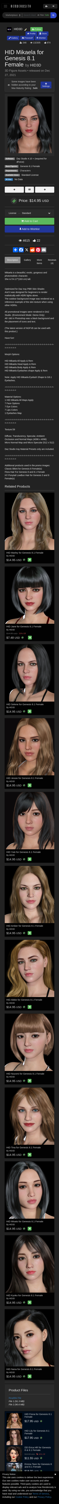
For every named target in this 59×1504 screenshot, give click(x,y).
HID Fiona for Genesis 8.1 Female (38, 1415)
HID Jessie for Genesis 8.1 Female (24, 778)
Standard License (30, 175)
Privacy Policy (44, 1497)
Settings (46, 85)
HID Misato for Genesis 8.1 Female (24, 1221)
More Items (39, 261)
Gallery (13, 38)
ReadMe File (15, 1398)
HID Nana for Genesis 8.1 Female (24, 1369)
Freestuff (27, 38)
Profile (31, 33)
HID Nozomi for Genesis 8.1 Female (25, 1073)
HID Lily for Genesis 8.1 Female (37, 1432)
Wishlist (41, 38)
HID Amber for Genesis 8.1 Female (24, 925)
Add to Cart (29, 221)
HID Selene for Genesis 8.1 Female (25, 704)
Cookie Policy (22, 1497)
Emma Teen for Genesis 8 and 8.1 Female (38, 1465)
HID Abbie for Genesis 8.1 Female (24, 999)
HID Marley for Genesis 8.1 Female (24, 552)
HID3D (35, 65)
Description (12, 260)
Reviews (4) (52, 261)
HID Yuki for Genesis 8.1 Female (23, 852)
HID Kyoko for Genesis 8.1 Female (24, 1295)
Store (43, 33)
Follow (36, 29)
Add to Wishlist (29, 229)
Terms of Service (40, 1493)
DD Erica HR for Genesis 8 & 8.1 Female (38, 1448)
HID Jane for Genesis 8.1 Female (24, 626)
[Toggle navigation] (5, 6)
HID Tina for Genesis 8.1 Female (23, 1147)
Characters (25, 170)
